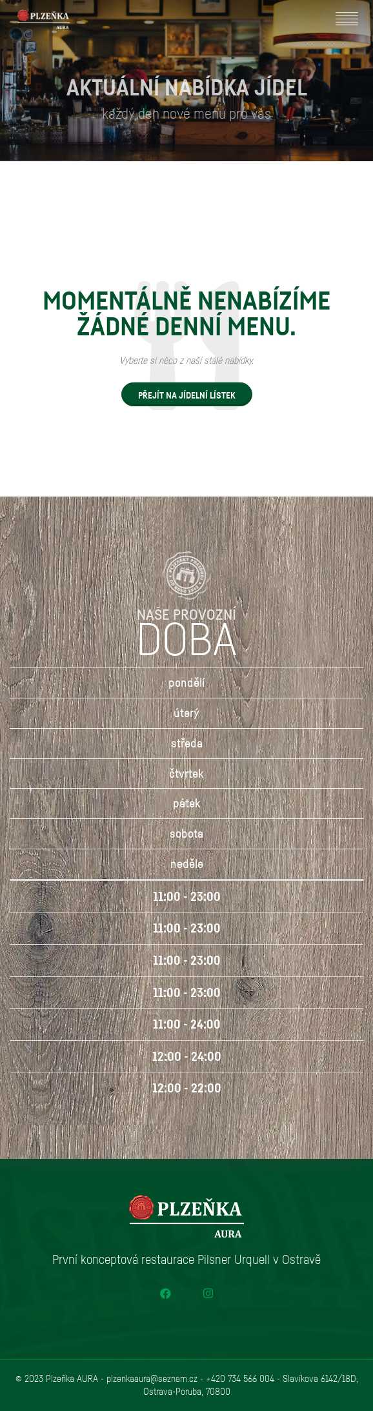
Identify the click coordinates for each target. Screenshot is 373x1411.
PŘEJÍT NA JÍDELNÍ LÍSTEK (187, 395)
